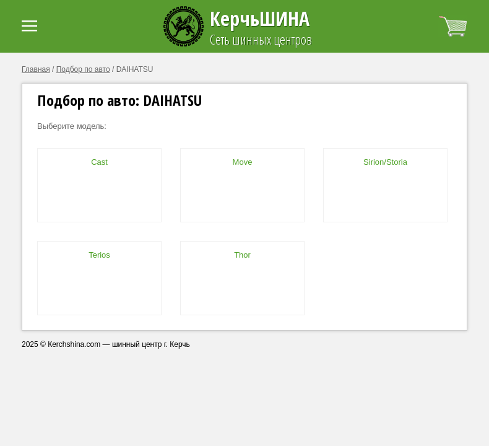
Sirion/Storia (385, 162)
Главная (36, 69)
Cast (99, 162)
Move (243, 162)
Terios (99, 255)
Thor (242, 255)
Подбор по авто (83, 69)
